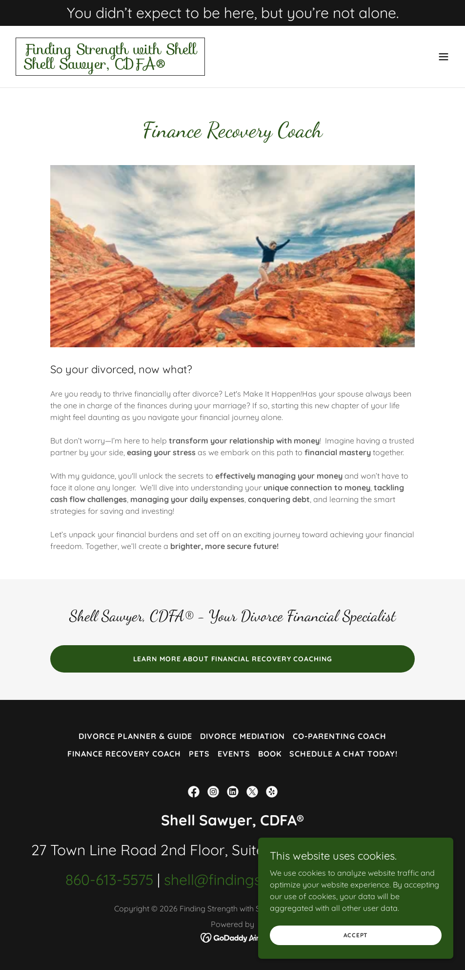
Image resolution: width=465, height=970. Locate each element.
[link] (110, 66)
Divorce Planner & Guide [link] (135, 736)
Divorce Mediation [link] (242, 736)
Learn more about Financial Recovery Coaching (232, 658)
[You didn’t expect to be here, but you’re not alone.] (232, 13)
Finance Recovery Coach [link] (124, 754)
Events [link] (234, 754)
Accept (356, 935)
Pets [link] (199, 754)
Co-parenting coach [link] (339, 736)
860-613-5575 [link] (109, 879)
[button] (443, 56)
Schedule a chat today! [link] (343, 754)
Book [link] (270, 754)
